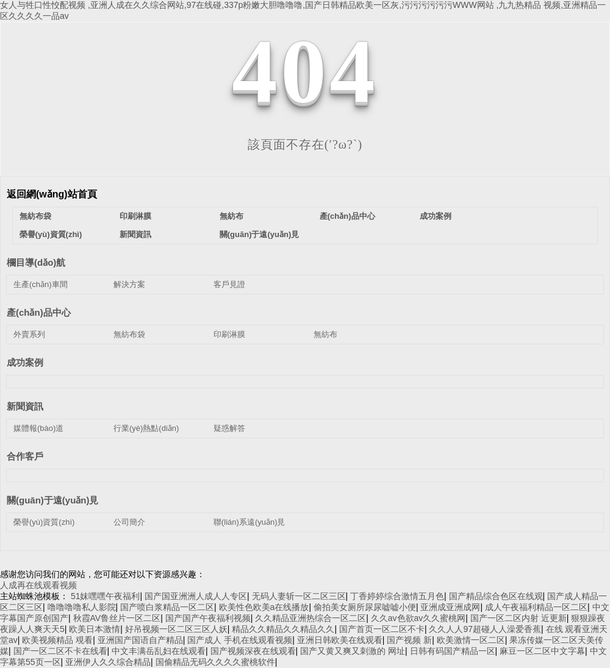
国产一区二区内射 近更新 (518, 618)
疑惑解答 (229, 428)
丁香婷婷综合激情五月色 (397, 596)
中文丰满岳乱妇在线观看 (159, 651)
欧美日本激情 (94, 629)
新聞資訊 (135, 234)
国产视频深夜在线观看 (253, 651)
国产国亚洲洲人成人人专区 (196, 596)
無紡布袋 (35, 216)
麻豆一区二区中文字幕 (542, 651)
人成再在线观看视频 (38, 585)
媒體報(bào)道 (38, 428)
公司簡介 (129, 522)
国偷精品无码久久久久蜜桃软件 (215, 662)
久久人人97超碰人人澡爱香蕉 (485, 629)
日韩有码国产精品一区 (452, 651)
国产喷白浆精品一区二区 (167, 607)
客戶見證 (229, 284)
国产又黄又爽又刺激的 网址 (352, 651)
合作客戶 (25, 456)
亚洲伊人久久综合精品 (108, 662)
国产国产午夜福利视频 (208, 618)
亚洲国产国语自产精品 (140, 640)
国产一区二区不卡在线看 (60, 651)
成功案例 (435, 216)
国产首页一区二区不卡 (382, 629)
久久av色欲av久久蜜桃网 (418, 618)
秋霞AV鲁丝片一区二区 (117, 618)
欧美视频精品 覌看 (57, 640)
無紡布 (231, 216)
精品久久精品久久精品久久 (283, 629)
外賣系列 (29, 334)
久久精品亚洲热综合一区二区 (310, 618)
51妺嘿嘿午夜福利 (105, 596)
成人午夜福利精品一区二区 (536, 607)
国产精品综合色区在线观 (496, 596)
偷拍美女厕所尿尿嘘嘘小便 (365, 607)
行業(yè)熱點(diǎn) (146, 428)
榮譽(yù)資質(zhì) (51, 234)
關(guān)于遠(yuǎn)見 (259, 234)
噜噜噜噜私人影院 (82, 607)
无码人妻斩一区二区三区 (299, 596)
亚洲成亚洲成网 (450, 607)
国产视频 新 (409, 640)
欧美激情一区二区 (471, 640)
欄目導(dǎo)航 (36, 262)
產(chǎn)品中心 (347, 216)
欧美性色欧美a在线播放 (264, 607)
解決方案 (129, 284)
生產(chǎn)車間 (40, 284)
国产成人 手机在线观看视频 (239, 640)
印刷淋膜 (135, 216)
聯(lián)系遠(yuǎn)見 (249, 522)
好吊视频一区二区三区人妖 (176, 629)
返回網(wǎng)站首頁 (52, 194)
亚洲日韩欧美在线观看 (339, 640)
